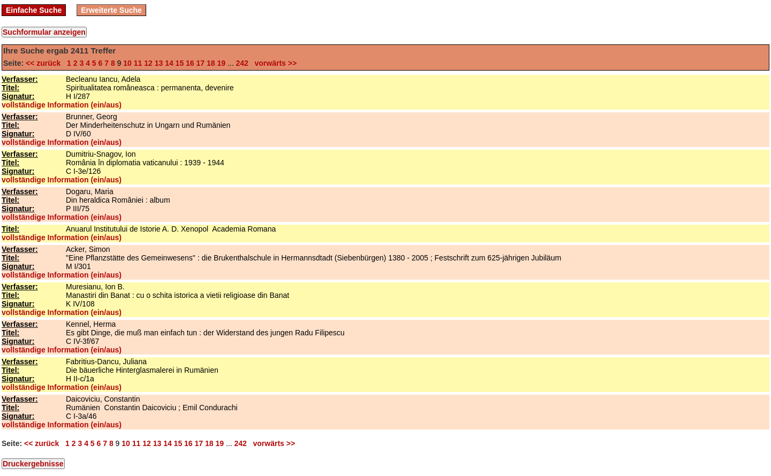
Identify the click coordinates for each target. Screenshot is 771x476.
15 (180, 63)
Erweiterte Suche (111, 10)
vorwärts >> (274, 63)
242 (242, 63)
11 (138, 63)
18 (211, 63)
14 (169, 63)
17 (200, 63)
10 (127, 63)
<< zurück (45, 63)
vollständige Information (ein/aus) (62, 105)
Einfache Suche (34, 10)
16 (190, 63)
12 (148, 63)
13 (159, 63)
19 (221, 63)
